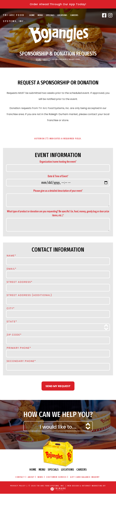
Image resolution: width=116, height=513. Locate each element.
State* (12, 321)
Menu (40, 15)
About (46, 59)
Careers (74, 15)
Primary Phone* (19, 347)
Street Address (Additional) (29, 294)
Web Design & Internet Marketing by (87, 486)
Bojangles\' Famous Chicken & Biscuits (58, 32)
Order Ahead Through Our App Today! (58, 4)
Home (32, 15)
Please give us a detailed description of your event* (58, 190)
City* (11, 308)
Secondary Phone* (21, 360)
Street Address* (19, 281)
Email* (11, 268)
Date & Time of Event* (58, 176)
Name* (11, 255)
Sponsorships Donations (66, 59)
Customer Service (56, 477)
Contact (20, 477)
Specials (50, 15)
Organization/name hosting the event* (58, 161)
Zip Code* (14, 334)
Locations (62, 15)
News (40, 477)
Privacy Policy (18, 486)
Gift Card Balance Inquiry (85, 477)
